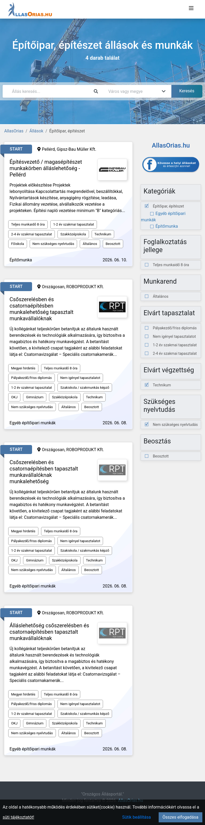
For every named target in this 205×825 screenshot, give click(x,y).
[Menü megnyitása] (191, 8)
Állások (36, 130)
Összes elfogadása (180, 817)
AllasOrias (13, 130)
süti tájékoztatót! (18, 817)
